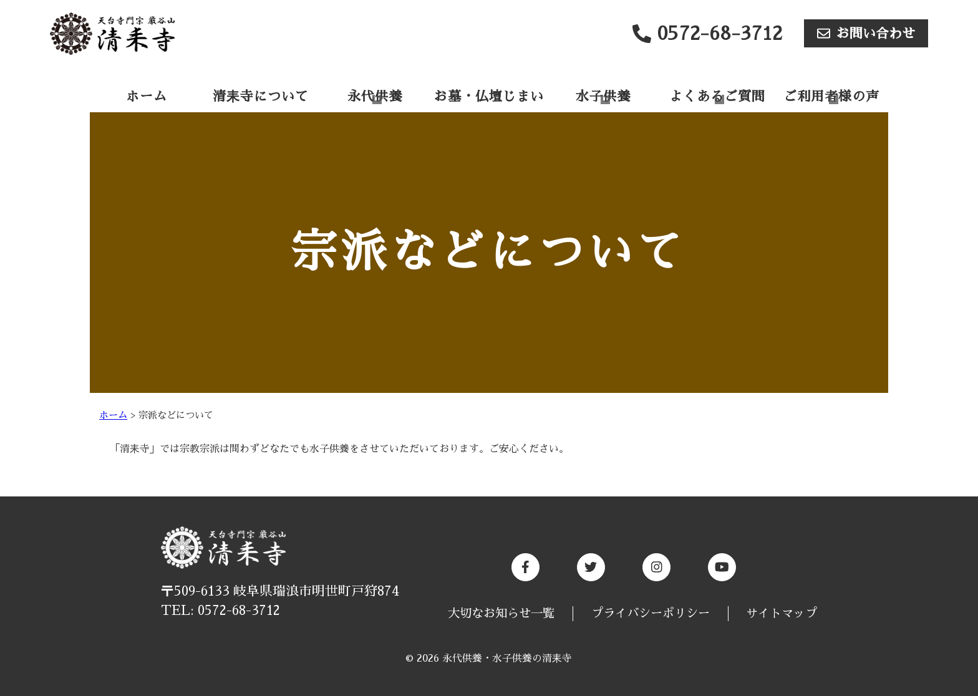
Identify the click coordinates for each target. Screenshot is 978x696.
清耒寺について (261, 96)
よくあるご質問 (717, 96)
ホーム (146, 96)
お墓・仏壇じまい (489, 96)
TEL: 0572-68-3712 (220, 610)
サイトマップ (781, 613)
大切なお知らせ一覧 (501, 613)
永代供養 (374, 96)
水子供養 (603, 96)
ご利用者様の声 (831, 96)
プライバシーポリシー (650, 613)
